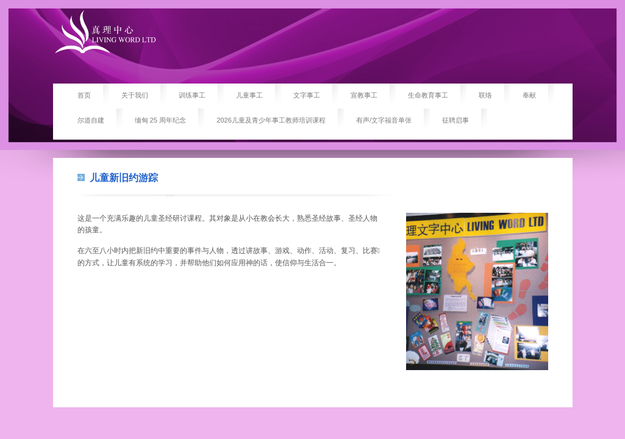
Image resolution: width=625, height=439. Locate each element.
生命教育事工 (428, 95)
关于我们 (134, 95)
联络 (485, 95)
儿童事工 (249, 95)
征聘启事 (455, 120)
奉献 (529, 95)
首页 (84, 95)
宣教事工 (364, 95)
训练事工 (192, 95)
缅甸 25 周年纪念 (161, 120)
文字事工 (306, 95)
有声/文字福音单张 (384, 120)
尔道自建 (90, 120)
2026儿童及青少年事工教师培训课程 (271, 120)
